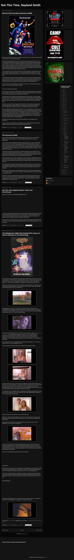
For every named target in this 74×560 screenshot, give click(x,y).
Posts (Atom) (24, 533)
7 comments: (20, 524)
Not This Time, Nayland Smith (20, 5)
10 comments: (21, 225)
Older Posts (39, 530)
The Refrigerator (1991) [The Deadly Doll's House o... (66, 159)
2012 (63, 171)
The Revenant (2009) (9, 135)
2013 (63, 169)
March (65, 132)
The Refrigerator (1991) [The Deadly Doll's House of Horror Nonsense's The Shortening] (21, 234)
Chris (49, 183)
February (66, 165)
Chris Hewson (51, 180)
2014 (63, 110)
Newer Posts (5, 530)
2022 (63, 95)
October (65, 118)
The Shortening (11, 520)
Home (22, 530)
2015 (63, 108)
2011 (63, 173)
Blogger (44, 557)
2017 (63, 104)
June (65, 126)
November (66, 115)
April (65, 130)
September (66, 120)
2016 (63, 106)
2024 (63, 91)
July (65, 124)
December (66, 111)
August (65, 123)
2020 (63, 99)
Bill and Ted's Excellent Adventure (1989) (17, 13)
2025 (63, 89)
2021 (63, 97)
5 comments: (20, 182)
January (65, 167)
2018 (63, 102)
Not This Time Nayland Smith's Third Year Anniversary (65, 149)
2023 (63, 93)
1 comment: (20, 127)
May (65, 128)
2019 (63, 100)
